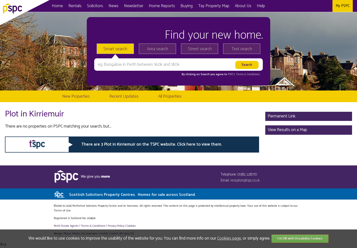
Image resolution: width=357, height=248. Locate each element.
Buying (186, 5)
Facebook (307, 6)
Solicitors (95, 5)
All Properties (169, 96)
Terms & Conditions (93, 226)
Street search (200, 49)
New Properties (76, 96)
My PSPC (343, 6)
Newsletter (133, 5)
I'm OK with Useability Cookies (300, 238)
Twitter (317, 6)
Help (261, 5)
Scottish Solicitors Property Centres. (132, 194)
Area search (157, 49)
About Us (243, 5)
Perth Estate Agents (66, 226)
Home (57, 5)
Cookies (131, 226)
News (114, 5)
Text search (242, 49)
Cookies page (229, 238)
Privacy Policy (116, 226)
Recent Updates (124, 96)
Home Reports (162, 5)
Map (213, 5)
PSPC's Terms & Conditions (244, 74)
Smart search (115, 49)
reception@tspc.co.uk (245, 180)
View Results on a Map (287, 129)
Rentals (75, 5)
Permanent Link (282, 116)
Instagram (327, 6)
